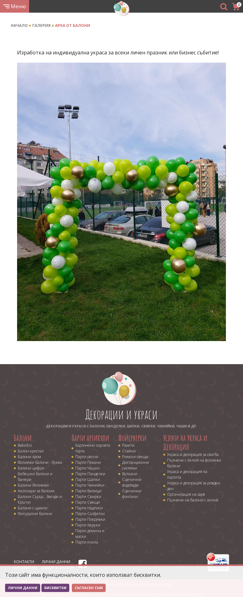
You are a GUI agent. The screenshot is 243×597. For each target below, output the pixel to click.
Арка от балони (72, 25)
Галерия (41, 25)
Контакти (24, 561)
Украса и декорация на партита (187, 474)
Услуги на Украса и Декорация (185, 442)
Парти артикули (90, 438)
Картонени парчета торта (92, 448)
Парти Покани (88, 462)
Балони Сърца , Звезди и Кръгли (40, 499)
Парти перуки (87, 525)
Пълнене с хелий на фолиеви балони (194, 463)
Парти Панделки (90, 473)
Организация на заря (186, 494)
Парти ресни (86, 456)
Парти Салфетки (90, 513)
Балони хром (29, 456)
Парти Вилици (88, 491)
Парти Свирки (88, 496)
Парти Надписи (89, 508)
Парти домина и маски (89, 533)
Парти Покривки (90, 519)
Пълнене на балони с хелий (192, 500)
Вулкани (129, 473)
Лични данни (56, 561)
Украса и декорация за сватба (193, 454)
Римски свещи (135, 456)
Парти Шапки (87, 479)
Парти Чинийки (89, 485)
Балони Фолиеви (33, 485)
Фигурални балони (35, 513)
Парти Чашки (87, 468)
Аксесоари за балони (36, 491)
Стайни (129, 451)
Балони (23, 438)
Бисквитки (55, 587)
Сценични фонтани (131, 493)
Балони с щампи (32, 508)
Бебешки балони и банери (35, 476)
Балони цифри (31, 468)
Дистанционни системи (135, 465)
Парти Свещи (87, 502)
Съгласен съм (89, 587)
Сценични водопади (131, 482)
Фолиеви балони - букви (40, 462)
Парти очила (86, 542)
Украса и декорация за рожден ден (193, 485)
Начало (19, 25)
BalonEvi (25, 445)
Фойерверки (132, 438)
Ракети (128, 445)
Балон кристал (31, 451)
